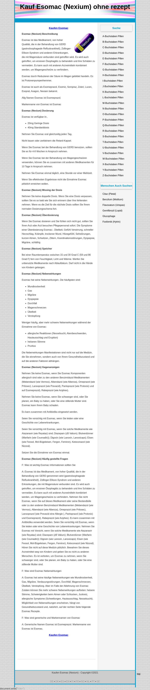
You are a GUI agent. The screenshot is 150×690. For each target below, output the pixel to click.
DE (51, 681)
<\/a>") (21, 688)
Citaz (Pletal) (109, 194)
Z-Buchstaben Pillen (113, 175)
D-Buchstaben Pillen (113, 53)
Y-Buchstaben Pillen (113, 170)
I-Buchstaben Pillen (113, 81)
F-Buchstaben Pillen (113, 64)
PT (93, 681)
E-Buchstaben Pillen (113, 58)
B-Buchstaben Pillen (113, 42)
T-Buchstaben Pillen (113, 142)
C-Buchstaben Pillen (113, 47)
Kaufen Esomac (58, 28)
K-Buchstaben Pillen (113, 92)
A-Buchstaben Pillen (113, 36)
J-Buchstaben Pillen (113, 86)
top (138, 674)
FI (72, 681)
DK (57, 681)
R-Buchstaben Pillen (113, 131)
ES (62, 681)
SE (98, 681)
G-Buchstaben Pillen (113, 69)
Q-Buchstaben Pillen (113, 125)
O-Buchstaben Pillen (113, 114)
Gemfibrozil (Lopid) (112, 210)
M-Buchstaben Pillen (113, 103)
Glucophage (109, 216)
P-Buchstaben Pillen (113, 120)
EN (67, 681)
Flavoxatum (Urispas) (114, 205)
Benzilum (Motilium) (113, 199)
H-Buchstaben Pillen (113, 75)
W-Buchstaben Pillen (113, 158)
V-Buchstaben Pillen (113, 153)
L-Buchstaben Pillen (113, 97)
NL (88, 681)
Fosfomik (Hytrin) (111, 221)
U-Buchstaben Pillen (113, 147)
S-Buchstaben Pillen (113, 136)
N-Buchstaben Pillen (113, 108)
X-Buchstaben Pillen (113, 164)
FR (77, 681)
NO (83, 681)
